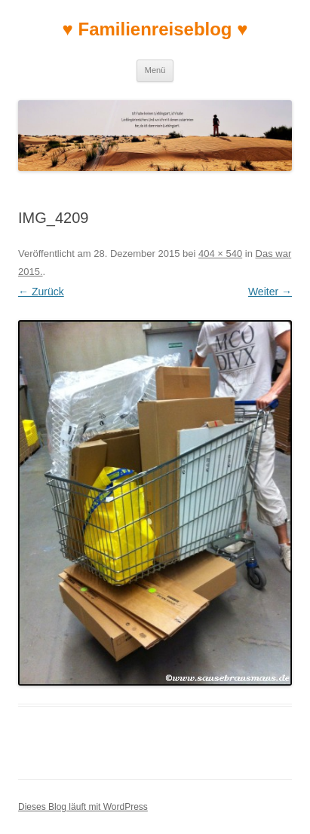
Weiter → (270, 292)
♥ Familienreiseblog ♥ (155, 29)
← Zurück (41, 292)
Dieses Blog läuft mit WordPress (83, 807)
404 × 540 (220, 253)
